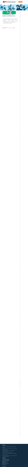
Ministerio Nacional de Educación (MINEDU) (7, 452)
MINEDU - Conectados (4, 454)
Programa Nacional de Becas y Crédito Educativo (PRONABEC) (9, 453)
